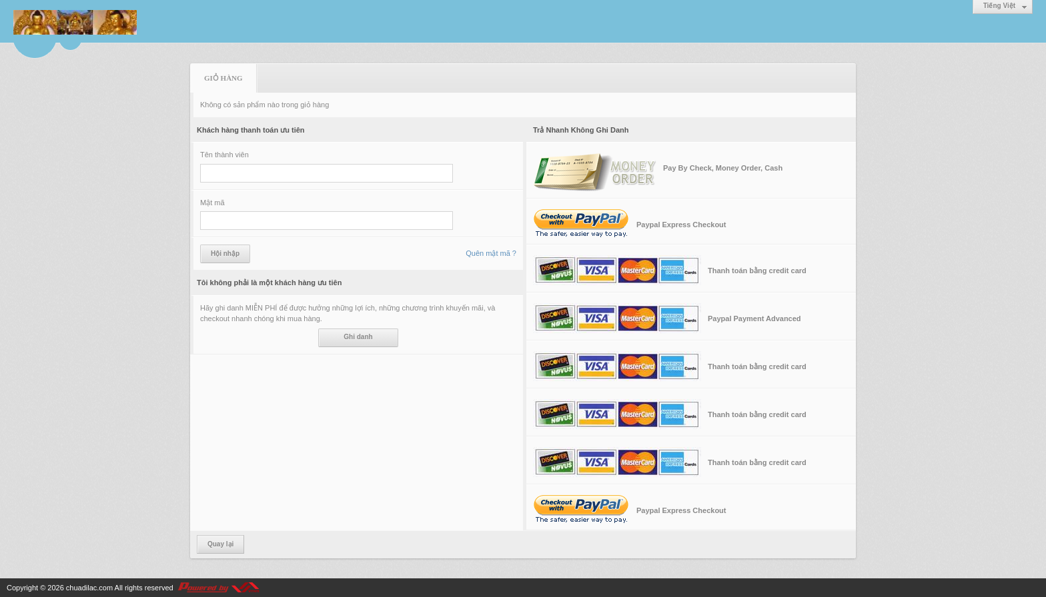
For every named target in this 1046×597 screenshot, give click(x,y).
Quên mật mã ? (491, 253)
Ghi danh (358, 336)
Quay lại (220, 544)
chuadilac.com (89, 588)
